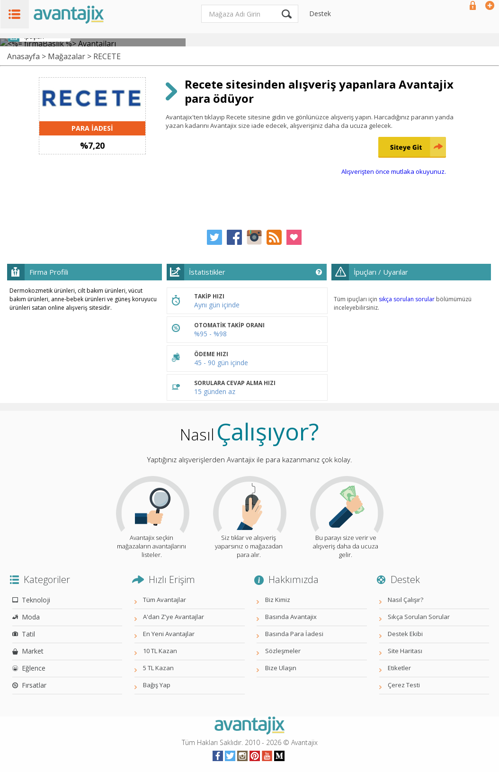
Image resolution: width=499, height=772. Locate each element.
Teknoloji (36, 599)
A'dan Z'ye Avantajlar (173, 616)
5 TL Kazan (158, 668)
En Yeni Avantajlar (169, 633)
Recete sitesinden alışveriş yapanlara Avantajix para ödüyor (319, 91)
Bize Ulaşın (280, 668)
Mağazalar (66, 56)
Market (33, 650)
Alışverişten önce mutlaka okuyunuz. (393, 171)
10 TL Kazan (160, 650)
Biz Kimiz (277, 599)
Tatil (28, 633)
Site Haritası (405, 650)
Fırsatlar (34, 685)
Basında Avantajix (291, 616)
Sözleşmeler (283, 650)
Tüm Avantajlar (164, 599)
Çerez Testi (404, 685)
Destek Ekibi (405, 633)
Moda (31, 616)
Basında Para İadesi (294, 633)
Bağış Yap (156, 685)
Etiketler (399, 668)
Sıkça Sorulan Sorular (419, 616)
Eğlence (33, 668)
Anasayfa (23, 56)
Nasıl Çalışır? (405, 599)
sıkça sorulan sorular (407, 299)
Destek (320, 13)
